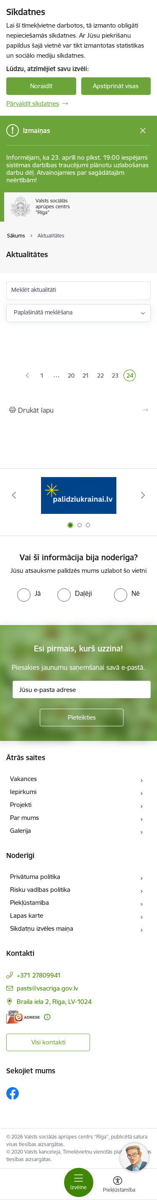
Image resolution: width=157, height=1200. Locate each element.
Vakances (23, 779)
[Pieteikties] (82, 717)
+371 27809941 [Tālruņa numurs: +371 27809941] (39, 975)
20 (72, 376)
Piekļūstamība (29, 902)
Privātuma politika (35, 877)
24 (131, 376)
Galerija (20, 831)
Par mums (24, 818)
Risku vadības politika (40, 890)
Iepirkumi (23, 792)
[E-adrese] (23, 1017)
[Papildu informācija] (47, 1017)
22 (102, 376)
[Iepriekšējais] (14, 495)
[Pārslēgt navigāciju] (78, 1182)
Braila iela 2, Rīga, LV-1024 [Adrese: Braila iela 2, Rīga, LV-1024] (54, 1002)
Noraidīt (41, 86)
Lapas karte (26, 915)
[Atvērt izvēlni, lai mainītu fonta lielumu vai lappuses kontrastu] (117, 1185)
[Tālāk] (143, 495)
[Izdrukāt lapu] (78, 410)
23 (116, 376)
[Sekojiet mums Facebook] (12, 1093)
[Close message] (143, 130)
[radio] (29, 593)
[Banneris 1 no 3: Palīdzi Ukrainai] (78, 495)
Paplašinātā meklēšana (43, 312)
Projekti (20, 805)
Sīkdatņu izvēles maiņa (41, 928)
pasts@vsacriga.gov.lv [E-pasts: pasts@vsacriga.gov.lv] (47, 988)
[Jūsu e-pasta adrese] (82, 689)
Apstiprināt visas (116, 86)
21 (87, 376)
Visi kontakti (48, 1042)
